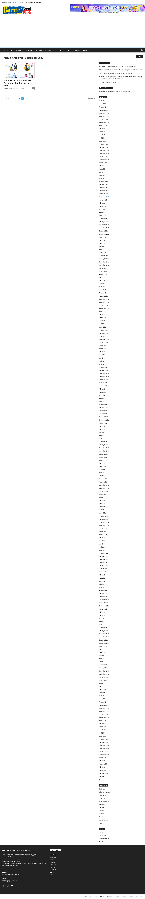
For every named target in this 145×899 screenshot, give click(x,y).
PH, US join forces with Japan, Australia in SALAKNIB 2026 (118, 66)
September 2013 (104, 569)
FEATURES (18, 50)
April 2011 (102, 658)
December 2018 (104, 373)
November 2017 (104, 414)
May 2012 (102, 618)
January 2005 (103, 773)
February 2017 (103, 442)
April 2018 (102, 398)
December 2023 (104, 187)
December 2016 (104, 448)
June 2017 (102, 429)
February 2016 (103, 479)
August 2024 (103, 163)
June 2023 (102, 206)
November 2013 (104, 562)
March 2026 (102, 104)
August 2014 (103, 534)
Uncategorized (103, 820)
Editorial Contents (104, 792)
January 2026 (103, 110)
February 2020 (103, 330)
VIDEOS (77, 50)
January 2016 (103, 482)
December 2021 (104, 262)
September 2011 (104, 643)
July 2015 (102, 500)
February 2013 (103, 590)
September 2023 (104, 197)
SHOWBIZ (48, 50)
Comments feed (104, 839)
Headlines (102, 804)
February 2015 (103, 516)
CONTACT (22, 2)
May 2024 (102, 172)
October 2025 (103, 119)
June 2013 (102, 578)
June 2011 (102, 652)
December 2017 (104, 411)
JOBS (85, 50)
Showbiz (101, 814)
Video (101, 823)
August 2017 (103, 423)
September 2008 (104, 755)
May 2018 (102, 395)
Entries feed (103, 836)
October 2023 (103, 194)
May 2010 (102, 693)
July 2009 (102, 724)
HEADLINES (8, 50)
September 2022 (104, 234)
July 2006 (102, 761)
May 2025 (102, 135)
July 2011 (102, 649)
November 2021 (104, 265)
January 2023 (103, 222)
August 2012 (103, 609)
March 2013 (102, 587)
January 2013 (103, 593)
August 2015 (103, 497)
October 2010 (103, 677)
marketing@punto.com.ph (9, 881)
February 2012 (103, 627)
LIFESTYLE (58, 50)
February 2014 (103, 553)
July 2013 (102, 575)
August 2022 (103, 237)
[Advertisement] (72, 32)
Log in (101, 832)
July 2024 (102, 166)
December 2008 (104, 745)
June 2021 (102, 280)
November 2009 (104, 711)
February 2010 (103, 702)
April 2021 (102, 287)
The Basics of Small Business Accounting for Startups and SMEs (17, 83)
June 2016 (102, 466)
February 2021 (103, 293)
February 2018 (103, 404)
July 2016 (102, 463)
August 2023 (103, 200)
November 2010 (104, 674)
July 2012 (102, 612)
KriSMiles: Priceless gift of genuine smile (119, 91)
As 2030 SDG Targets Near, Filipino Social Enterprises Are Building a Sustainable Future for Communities (120, 78)
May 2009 (102, 730)
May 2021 (102, 283)
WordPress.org (103, 842)
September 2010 (104, 680)
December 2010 (104, 671)
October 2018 (103, 380)
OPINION (39, 50)
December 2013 (104, 559)
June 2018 (102, 392)
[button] (142, 50)
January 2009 (103, 742)
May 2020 (102, 321)
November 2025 (104, 116)
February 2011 (103, 665)
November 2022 (104, 228)
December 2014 (104, 522)
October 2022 (103, 231)
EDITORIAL (28, 50)
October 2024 (103, 156)
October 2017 (103, 417)
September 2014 (104, 531)
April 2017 (102, 435)
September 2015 (104, 494)
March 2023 (102, 215)
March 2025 (102, 141)
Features (53, 857)
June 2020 (102, 318)
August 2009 (103, 720)
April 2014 (102, 547)
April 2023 (102, 212)
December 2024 (104, 150)
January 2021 (103, 296)
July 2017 (102, 426)
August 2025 (103, 125)
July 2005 (102, 767)
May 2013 (102, 581)
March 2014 (102, 550)
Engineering (103, 795)
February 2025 (103, 144)
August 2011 (103, 646)
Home (5, 54)
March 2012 (102, 624)
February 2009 (103, 739)
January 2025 (103, 147)
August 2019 (103, 349)
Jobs (51, 875)
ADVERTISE (29, 2)
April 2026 (102, 101)
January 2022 (103, 259)
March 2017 (102, 438)
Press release (8, 88)
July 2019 (102, 352)
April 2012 (102, 621)
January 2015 (103, 519)
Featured (102, 798)
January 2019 (103, 370)
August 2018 (103, 386)
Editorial (52, 860)
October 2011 (103, 640)
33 (15, 98)
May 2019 (102, 358)
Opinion (101, 811)
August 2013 (103, 572)
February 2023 (103, 218)
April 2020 (102, 324)
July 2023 (102, 203)
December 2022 (104, 225)
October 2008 (103, 751)
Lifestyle (101, 807)
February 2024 (103, 181)
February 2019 (103, 367)
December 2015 (104, 485)
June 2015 (102, 504)
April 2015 (102, 510)
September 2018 (104, 383)
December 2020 (104, 299)
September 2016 (104, 457)
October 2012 (103, 603)
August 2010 (103, 683)
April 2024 (102, 175)
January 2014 (103, 556)
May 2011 (102, 655)
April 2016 (102, 473)
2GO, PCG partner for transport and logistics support (116, 73)
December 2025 (104, 113)
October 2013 (103, 565)
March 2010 (102, 699)
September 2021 (104, 271)
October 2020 (103, 305)
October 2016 (103, 454)
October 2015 (103, 491)
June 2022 (102, 243)
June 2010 (102, 689)
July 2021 (102, 277)
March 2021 (102, 290)
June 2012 (102, 615)
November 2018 (104, 376)
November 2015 (104, 488)
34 (19, 98)
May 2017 (102, 432)
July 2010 (102, 686)
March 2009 (102, 736)
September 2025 (104, 122)
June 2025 (102, 132)
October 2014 (103, 528)
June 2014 (102, 541)
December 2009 (104, 708)
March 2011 (102, 662)
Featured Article (104, 801)
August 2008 (103, 758)
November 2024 (104, 153)
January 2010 (103, 705)
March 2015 (102, 513)
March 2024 (102, 178)
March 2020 (102, 327)
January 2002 (103, 776)
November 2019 (104, 339)
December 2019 (104, 336)
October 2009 (103, 714)
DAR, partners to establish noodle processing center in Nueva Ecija (120, 70)
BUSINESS (68, 50)
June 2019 (102, 355)
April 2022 (102, 249)
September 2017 (104, 420)
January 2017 (103, 445)
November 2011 (104, 637)
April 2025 (102, 138)
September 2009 (104, 717)
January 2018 (103, 407)
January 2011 (103, 668)
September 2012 (104, 606)
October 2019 (103, 342)
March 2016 (102, 476)
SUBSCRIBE (37, 2)
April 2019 (102, 361)
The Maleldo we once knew (107, 82)
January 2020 (103, 333)
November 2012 (104, 600)
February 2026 (103, 107)
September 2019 (104, 345)
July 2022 (102, 240)
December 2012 (104, 596)
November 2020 (104, 302)
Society (101, 817)
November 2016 (104, 451)
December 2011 (104, 634)
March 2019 (102, 364)
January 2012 (103, 631)
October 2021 (103, 268)
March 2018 (102, 401)
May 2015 (102, 507)
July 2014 (102, 538)
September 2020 (104, 308)
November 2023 (104, 191)
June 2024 (102, 169)
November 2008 (104, 748)
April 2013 (102, 584)
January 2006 (103, 764)
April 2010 (102, 696)
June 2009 (102, 727)
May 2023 (102, 209)
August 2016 (103, 460)
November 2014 (104, 525)
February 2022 (103, 256)
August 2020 (103, 311)
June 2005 (102, 770)
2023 (9, 54)
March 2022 (102, 252)
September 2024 (104, 160)
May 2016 (102, 469)
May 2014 (102, 544)
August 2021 (103, 274)
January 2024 (103, 184)
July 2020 (102, 314)
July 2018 (102, 389)
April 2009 (102, 733)
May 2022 (102, 246)
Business (102, 789)
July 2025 (102, 129)
